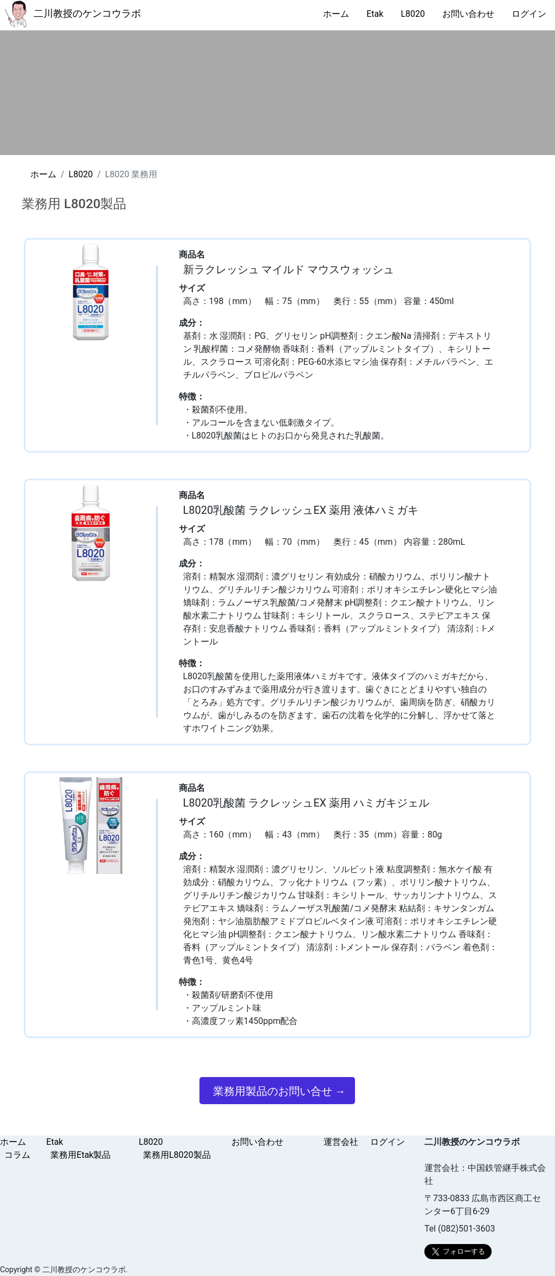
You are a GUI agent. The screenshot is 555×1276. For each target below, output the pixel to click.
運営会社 (341, 1142)
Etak (374, 14)
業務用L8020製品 (177, 1155)
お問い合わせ (468, 14)
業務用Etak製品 (80, 1155)
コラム (17, 1155)
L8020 (413, 14)
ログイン (529, 14)
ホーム (336, 14)
